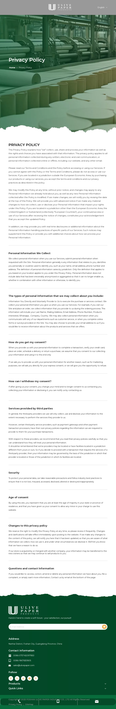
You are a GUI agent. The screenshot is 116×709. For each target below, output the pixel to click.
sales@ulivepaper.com (23, 665)
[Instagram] (29, 678)
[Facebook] (11, 678)
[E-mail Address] (53, 627)
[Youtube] (23, 678)
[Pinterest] (35, 678)
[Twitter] (17, 678)
